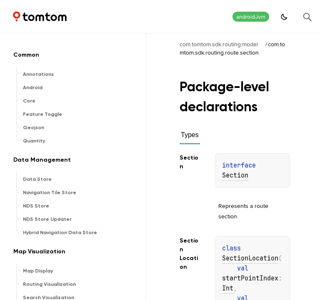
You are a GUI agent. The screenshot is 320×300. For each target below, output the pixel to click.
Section (235, 175)
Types (190, 134)
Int (227, 288)
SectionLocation (250, 258)
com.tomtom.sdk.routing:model (219, 44)
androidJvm (250, 17)
